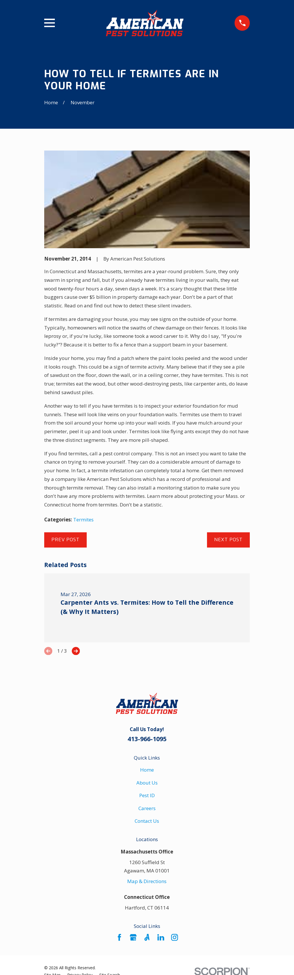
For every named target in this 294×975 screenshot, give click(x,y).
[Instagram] (174, 937)
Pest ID (147, 795)
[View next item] (76, 651)
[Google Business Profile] (133, 937)
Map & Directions (147, 881)
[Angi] (147, 937)
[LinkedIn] (160, 937)
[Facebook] (119, 937)
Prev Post (65, 539)
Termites (83, 519)
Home (147, 769)
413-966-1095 (147, 739)
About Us (147, 782)
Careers (147, 808)
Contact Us (147, 821)
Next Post (228, 539)
